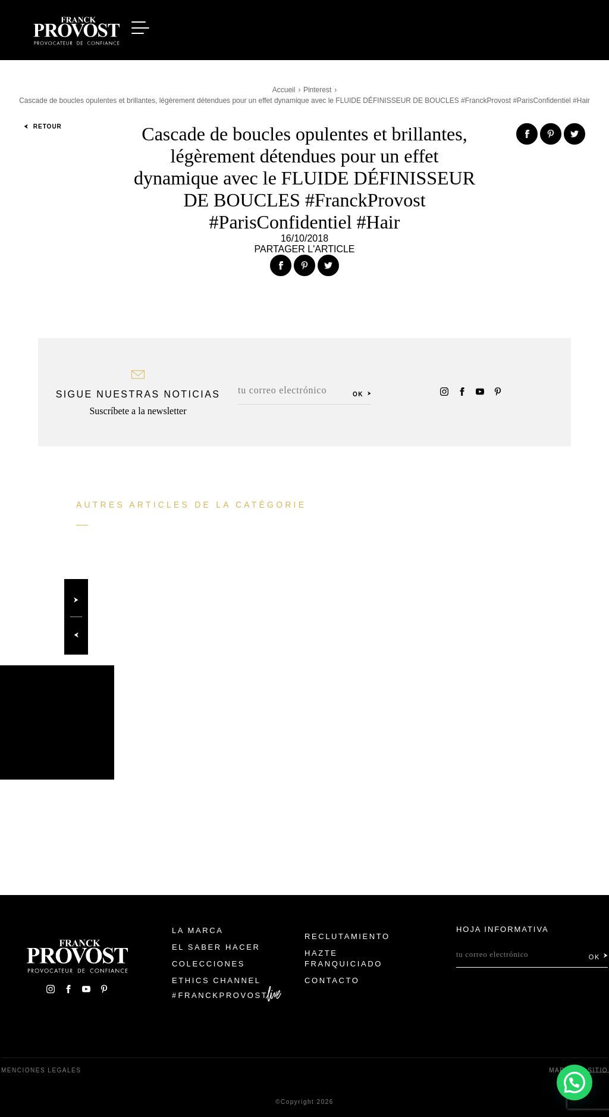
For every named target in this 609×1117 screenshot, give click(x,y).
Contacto (332, 980)
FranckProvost (223, 995)
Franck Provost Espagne (76, 28)
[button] (574, 1082)
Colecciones (208, 963)
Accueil (284, 90)
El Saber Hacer (216, 947)
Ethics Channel (216, 980)
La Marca (198, 930)
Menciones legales (41, 1070)
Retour (43, 126)
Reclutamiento (347, 936)
